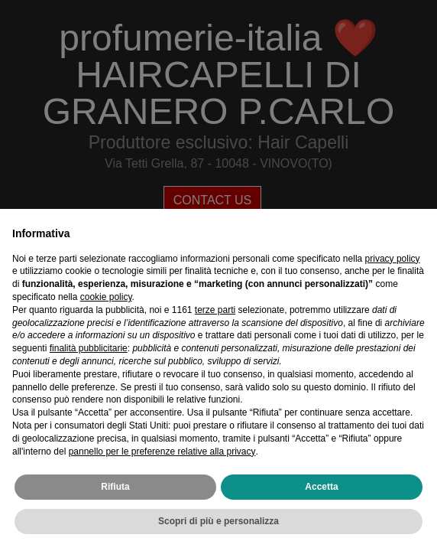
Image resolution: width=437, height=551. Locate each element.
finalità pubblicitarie (89, 348)
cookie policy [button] (106, 297)
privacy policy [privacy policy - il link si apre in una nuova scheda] (392, 258)
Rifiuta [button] (115, 486)
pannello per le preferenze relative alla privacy (162, 451)
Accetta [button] (321, 486)
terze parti (215, 310)
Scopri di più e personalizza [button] (218, 521)
